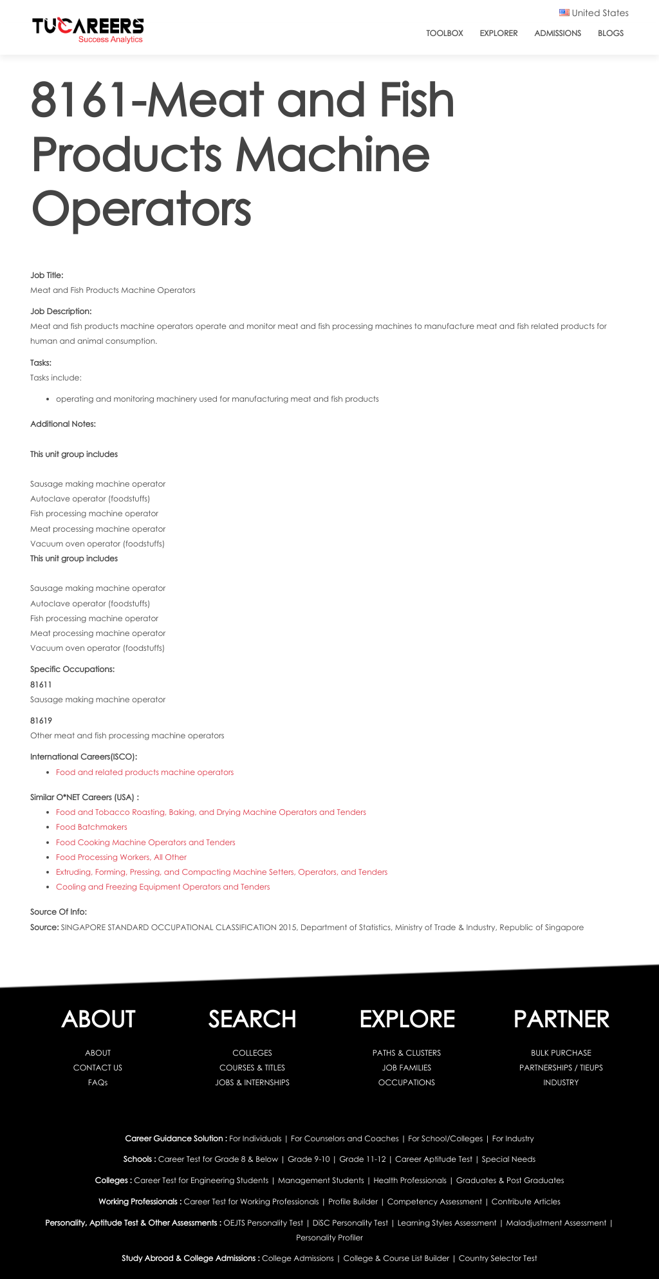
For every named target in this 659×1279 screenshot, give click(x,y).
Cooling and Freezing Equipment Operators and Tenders (163, 887)
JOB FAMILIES (407, 1067)
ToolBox (444, 33)
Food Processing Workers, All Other (121, 857)
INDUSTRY (561, 1082)
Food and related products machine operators (145, 772)
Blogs (611, 33)
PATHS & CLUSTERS (407, 1053)
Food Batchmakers (91, 827)
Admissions (557, 33)
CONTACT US (97, 1067)
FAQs (97, 1082)
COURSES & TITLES (252, 1067)
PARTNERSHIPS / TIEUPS (561, 1067)
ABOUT (98, 1053)
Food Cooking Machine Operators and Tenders (146, 842)
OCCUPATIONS (406, 1082)
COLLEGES (252, 1053)
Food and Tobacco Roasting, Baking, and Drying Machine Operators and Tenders (211, 812)
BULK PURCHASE (561, 1053)
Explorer (499, 33)
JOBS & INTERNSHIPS (252, 1082)
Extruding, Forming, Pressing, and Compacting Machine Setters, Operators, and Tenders (221, 872)
